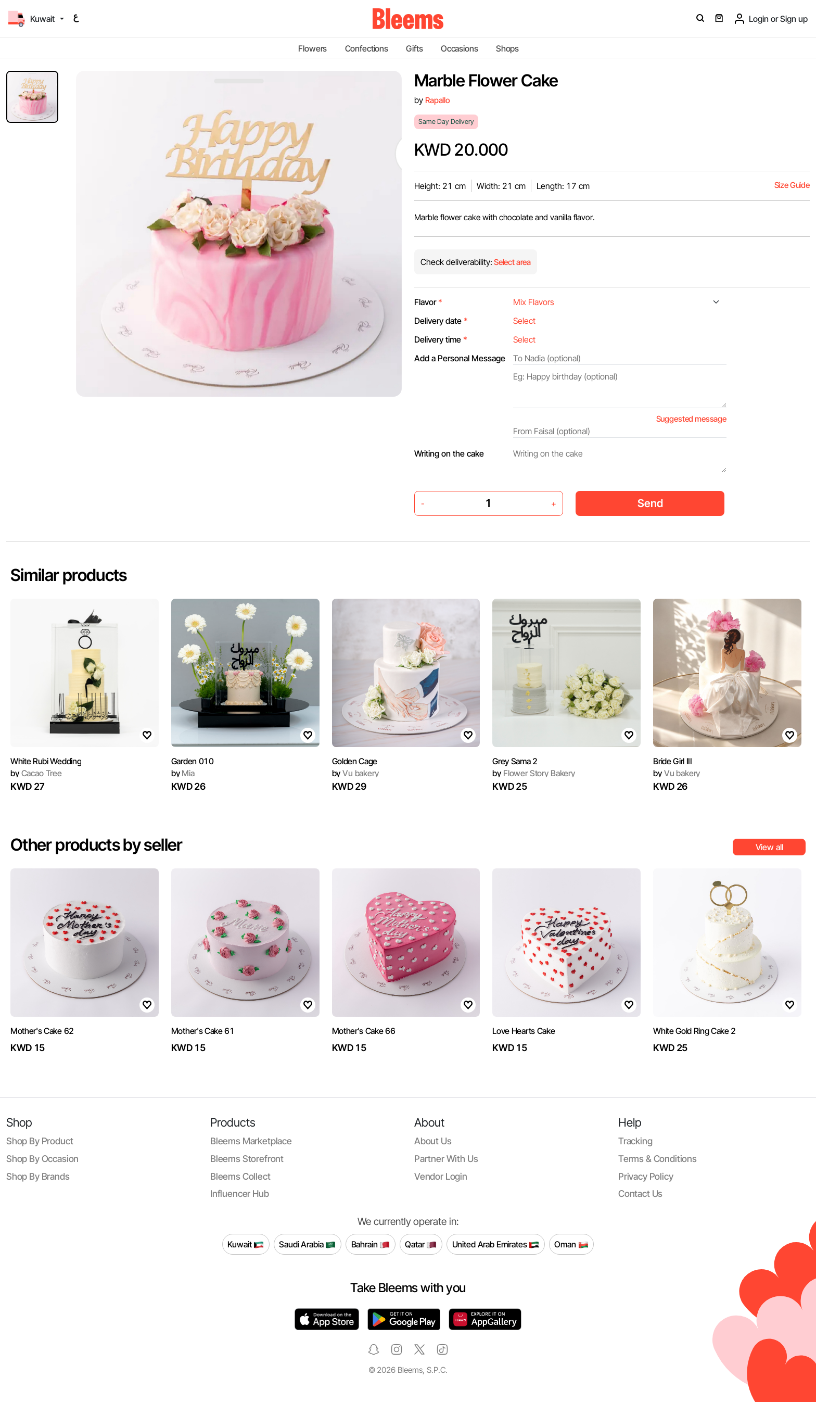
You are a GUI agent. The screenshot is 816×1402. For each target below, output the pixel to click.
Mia (183, 773)
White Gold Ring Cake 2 (694, 1031)
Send (650, 503)
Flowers (312, 48)
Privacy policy (645, 1176)
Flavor (428, 302)
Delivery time (440, 339)
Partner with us (446, 1158)
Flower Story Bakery (533, 773)
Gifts (414, 48)
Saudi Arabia (307, 1244)
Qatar (421, 1244)
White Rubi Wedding (45, 761)
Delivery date (441, 320)
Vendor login (440, 1176)
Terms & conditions (657, 1158)
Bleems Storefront (247, 1158)
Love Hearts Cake (523, 1031)
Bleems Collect (240, 1176)
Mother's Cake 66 (364, 1031)
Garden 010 (192, 761)
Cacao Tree (36, 773)
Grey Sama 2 (514, 761)
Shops (507, 48)
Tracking (635, 1140)
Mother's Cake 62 (42, 1031)
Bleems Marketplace (251, 1140)
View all (769, 847)
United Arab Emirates (496, 1244)
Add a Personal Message (459, 358)
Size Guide (792, 185)
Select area (511, 262)
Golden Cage (354, 761)
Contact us (640, 1193)
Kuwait (245, 1244)
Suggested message (691, 419)
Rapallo (437, 100)
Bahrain (370, 1244)
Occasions (459, 48)
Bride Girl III (672, 761)
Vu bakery (355, 773)
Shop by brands (38, 1176)
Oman (571, 1244)
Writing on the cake (449, 453)
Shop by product (39, 1140)
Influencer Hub (239, 1193)
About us (433, 1140)
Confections (366, 48)
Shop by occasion (42, 1158)
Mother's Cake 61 (203, 1031)
